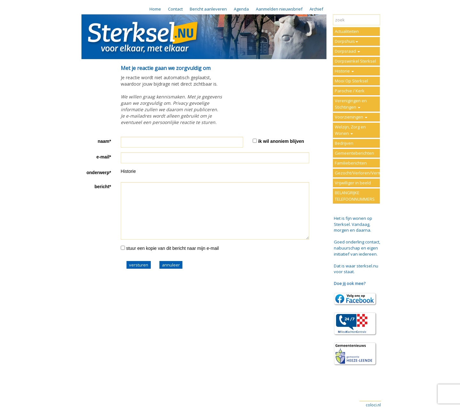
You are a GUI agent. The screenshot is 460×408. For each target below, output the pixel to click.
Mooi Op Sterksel (351, 81)
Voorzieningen (351, 117)
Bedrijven (344, 143)
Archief (316, 9)
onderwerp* (99, 172)
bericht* (103, 186)
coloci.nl (373, 405)
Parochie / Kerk (349, 91)
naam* (104, 141)
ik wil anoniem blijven (281, 141)
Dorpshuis (346, 41)
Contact (175, 9)
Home (155, 9)
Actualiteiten (347, 31)
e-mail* (103, 156)
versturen (138, 265)
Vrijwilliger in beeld (353, 183)
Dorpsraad (347, 51)
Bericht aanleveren (208, 9)
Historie (344, 71)
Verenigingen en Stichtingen (351, 104)
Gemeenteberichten (354, 153)
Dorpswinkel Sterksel (355, 61)
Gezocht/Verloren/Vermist (357, 173)
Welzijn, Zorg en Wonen (350, 130)
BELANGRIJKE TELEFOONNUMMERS (355, 196)
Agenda (241, 9)
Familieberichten (351, 163)
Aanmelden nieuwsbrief (279, 9)
